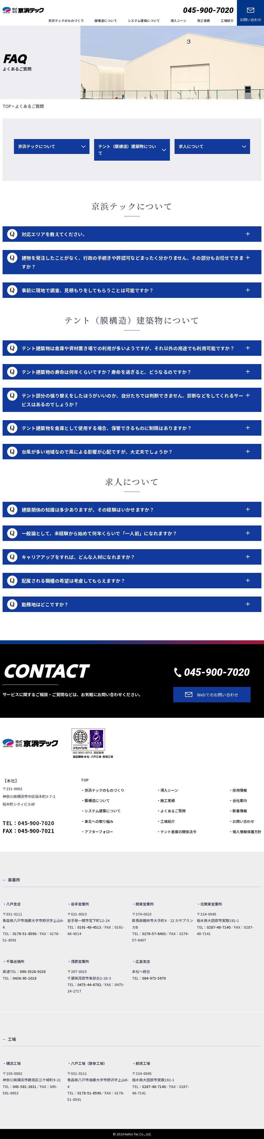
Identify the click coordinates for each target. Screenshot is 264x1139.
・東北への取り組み (97, 821)
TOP (7, 106)
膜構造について (106, 20)
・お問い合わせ (241, 821)
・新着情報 (238, 810)
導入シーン (178, 20)
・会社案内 (238, 800)
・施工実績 (166, 800)
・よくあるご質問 (171, 810)
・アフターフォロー (97, 831)
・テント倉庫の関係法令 (176, 831)
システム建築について (144, 20)
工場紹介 (227, 20)
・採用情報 (238, 790)
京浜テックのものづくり (66, 20)
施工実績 (203, 20)
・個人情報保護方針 (245, 831)
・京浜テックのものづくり (102, 790)
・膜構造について (95, 800)
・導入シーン (167, 790)
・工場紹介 (166, 821)
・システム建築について (101, 810)
